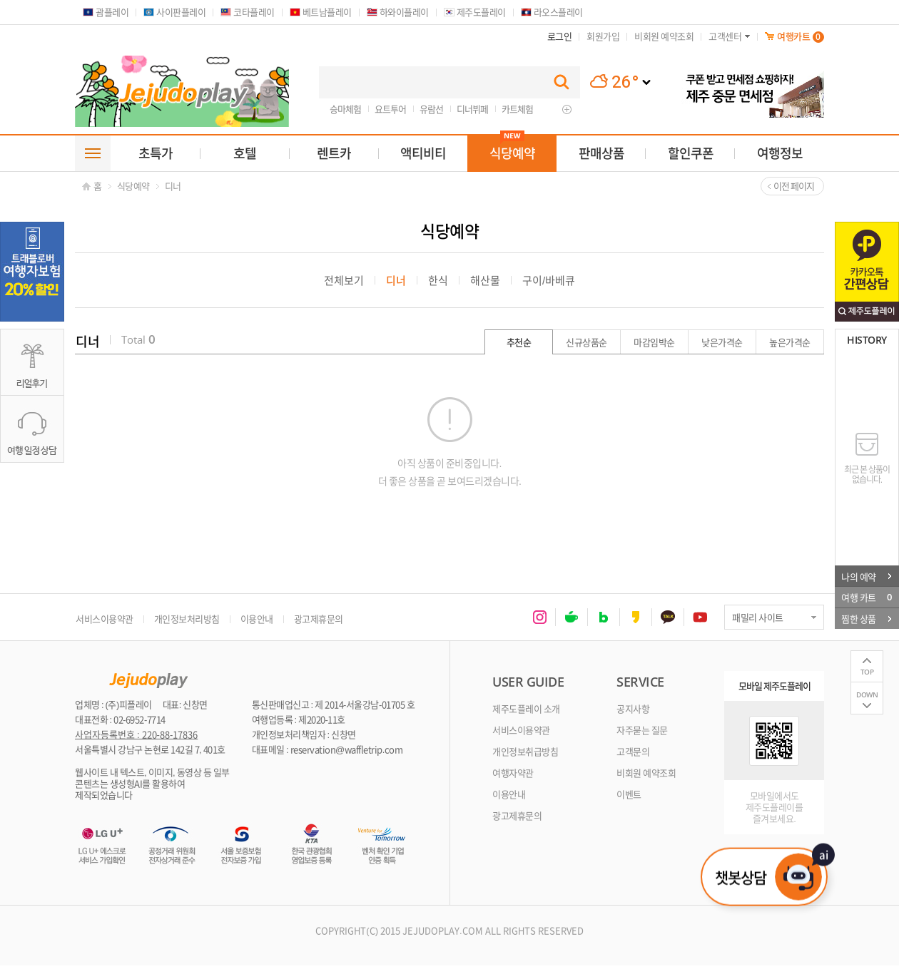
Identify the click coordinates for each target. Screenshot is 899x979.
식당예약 (133, 186)
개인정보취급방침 (525, 751)
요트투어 (390, 109)
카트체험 (517, 109)
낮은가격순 (722, 342)
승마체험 (345, 109)
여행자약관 (513, 772)
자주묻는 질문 (642, 730)
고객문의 (632, 751)
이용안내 (256, 618)
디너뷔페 (472, 109)
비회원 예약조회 (646, 772)
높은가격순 (790, 342)
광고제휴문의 (318, 618)
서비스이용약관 (104, 618)
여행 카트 (866, 597)
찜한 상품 (866, 618)
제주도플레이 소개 (526, 708)
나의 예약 (866, 575)
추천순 (519, 342)
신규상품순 (586, 342)
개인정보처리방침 (187, 618)
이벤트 (628, 794)
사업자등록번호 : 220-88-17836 (136, 734)
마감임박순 (654, 342)
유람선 (431, 109)
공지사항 (632, 708)
